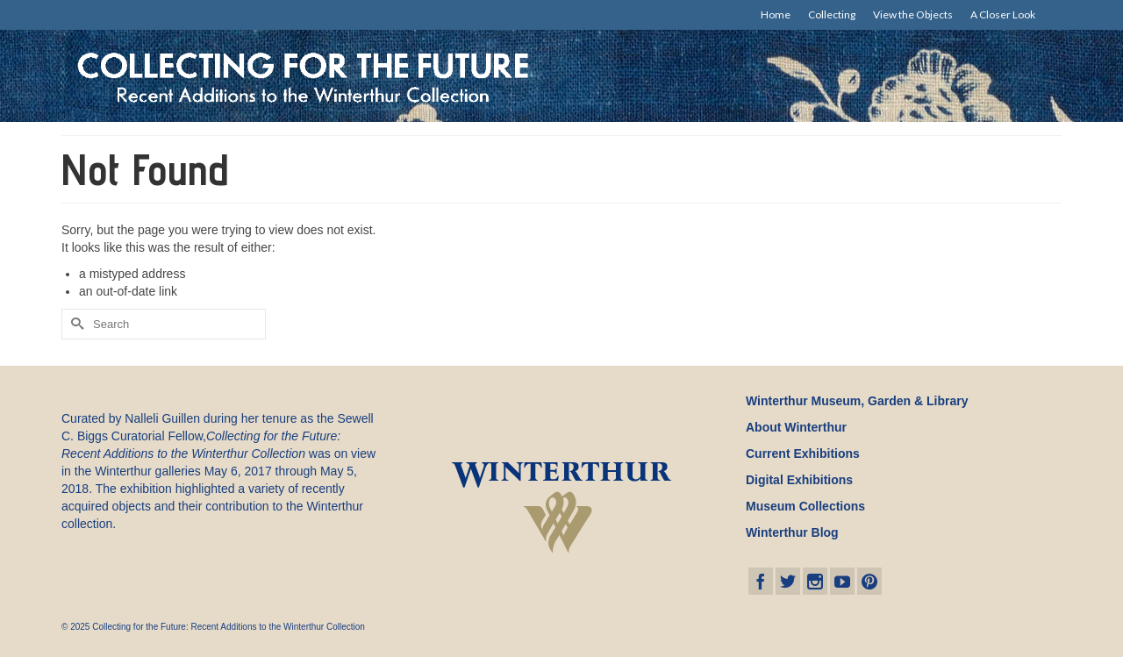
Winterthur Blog (792, 532)
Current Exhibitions (803, 453)
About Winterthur (796, 427)
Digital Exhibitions (799, 480)
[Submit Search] (74, 324)
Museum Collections (805, 506)
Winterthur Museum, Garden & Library (857, 401)
